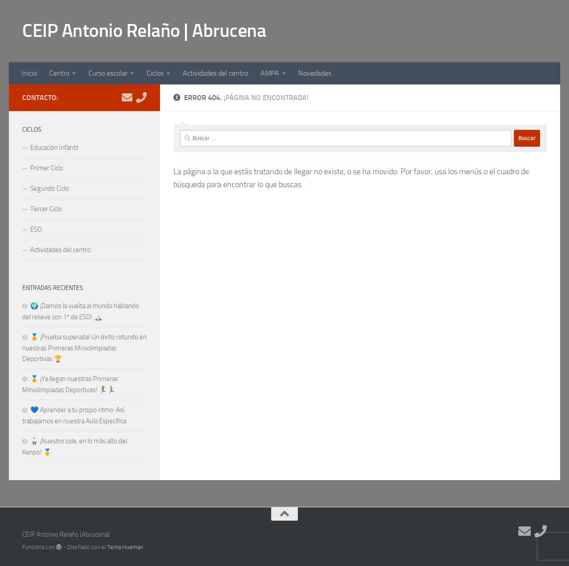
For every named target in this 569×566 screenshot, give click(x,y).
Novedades (314, 73)
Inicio (29, 73)
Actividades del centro (215, 73)
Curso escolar (108, 73)
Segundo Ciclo (49, 189)
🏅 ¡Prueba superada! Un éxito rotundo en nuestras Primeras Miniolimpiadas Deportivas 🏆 (84, 348)
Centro (59, 73)
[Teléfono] (141, 97)
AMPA (269, 73)
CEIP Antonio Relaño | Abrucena (144, 31)
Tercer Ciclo (46, 209)
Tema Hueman (125, 547)
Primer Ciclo (46, 168)
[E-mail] (127, 97)
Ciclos (155, 73)
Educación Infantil (54, 148)
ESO (36, 229)
